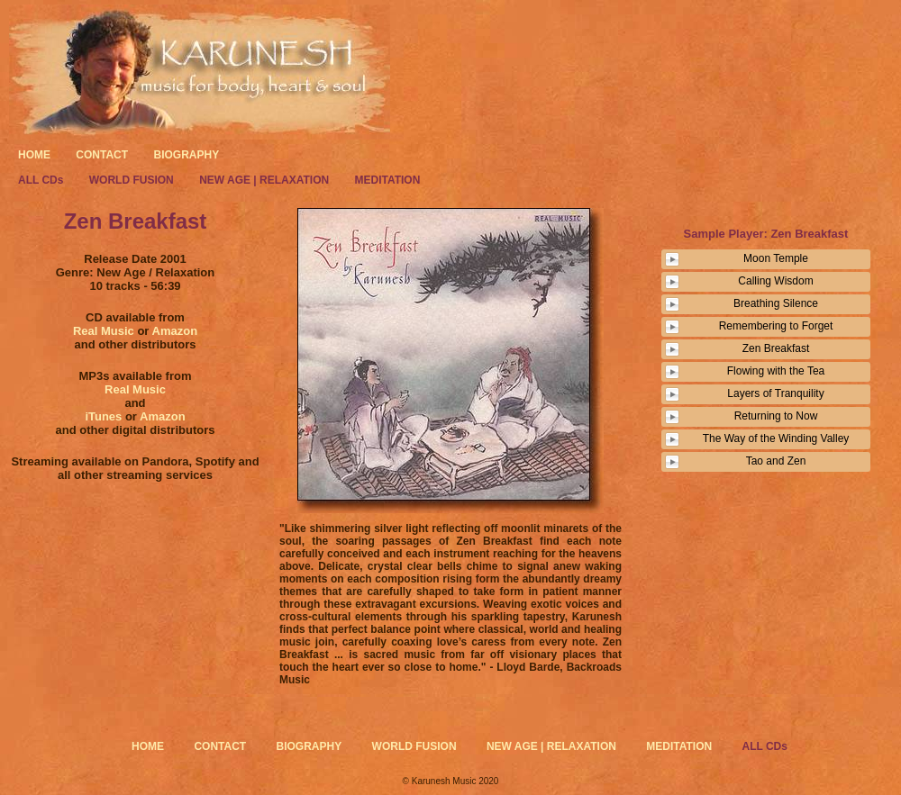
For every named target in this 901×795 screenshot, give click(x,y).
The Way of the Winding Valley (776, 438)
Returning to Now (776, 416)
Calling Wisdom (775, 281)
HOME (34, 155)
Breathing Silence (775, 303)
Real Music (105, 331)
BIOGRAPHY (186, 155)
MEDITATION (387, 180)
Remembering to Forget (776, 326)
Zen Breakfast (776, 348)
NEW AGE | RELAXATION (265, 180)
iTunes (103, 416)
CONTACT (102, 155)
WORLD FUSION (133, 180)
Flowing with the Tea (776, 371)
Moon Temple (775, 258)
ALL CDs (42, 180)
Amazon (175, 331)
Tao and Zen (776, 461)
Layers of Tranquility (775, 393)
